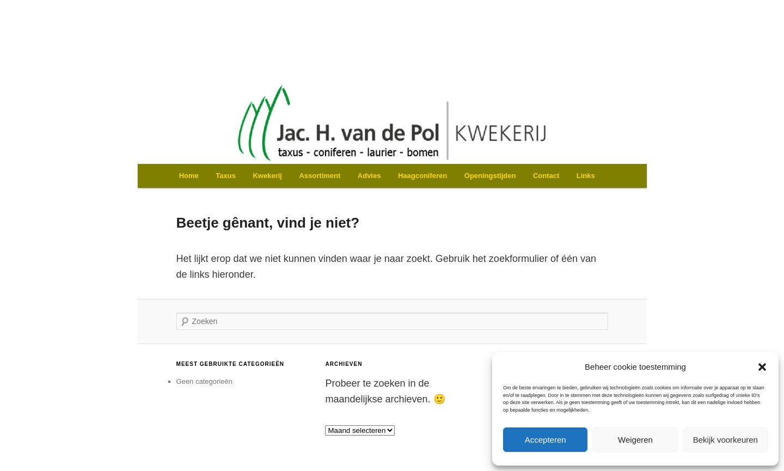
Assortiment (319, 176)
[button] (762, 367)
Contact (546, 176)
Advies (369, 176)
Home (189, 176)
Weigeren (635, 439)
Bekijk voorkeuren (725, 439)
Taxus (226, 176)
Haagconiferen (422, 176)
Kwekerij (267, 176)
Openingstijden (490, 176)
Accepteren (545, 439)
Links (586, 176)
